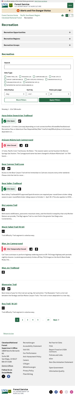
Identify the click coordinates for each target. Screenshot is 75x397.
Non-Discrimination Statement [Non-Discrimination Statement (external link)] (61, 362)
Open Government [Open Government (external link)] (56, 367)
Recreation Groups (11, 45)
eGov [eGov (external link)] (51, 358)
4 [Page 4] (32, 320)
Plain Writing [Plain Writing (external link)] (28, 374)
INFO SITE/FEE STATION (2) (35, 79)
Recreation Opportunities (14, 32)
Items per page (55, 90)
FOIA (51, 346)
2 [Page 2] (22, 320)
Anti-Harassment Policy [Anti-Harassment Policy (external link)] (32, 356)
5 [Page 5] (37, 320)
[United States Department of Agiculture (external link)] (5, 5)
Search (7, 63)
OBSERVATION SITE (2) (55, 79)
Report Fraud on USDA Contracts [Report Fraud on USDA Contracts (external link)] (58, 350)
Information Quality (56, 371)
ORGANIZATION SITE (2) (14, 82)
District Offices (7, 366)
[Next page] (56, 320)
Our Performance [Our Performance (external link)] (29, 353)
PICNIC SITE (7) (56, 77)
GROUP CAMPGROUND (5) (15, 79)
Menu (70, 5)
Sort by (30, 90)
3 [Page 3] (27, 320)
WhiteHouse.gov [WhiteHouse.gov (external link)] (29, 367)
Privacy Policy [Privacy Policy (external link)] (28, 370)
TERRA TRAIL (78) (12, 77)
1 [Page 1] (17, 320)
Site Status (9, 90)
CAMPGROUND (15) (41, 77)
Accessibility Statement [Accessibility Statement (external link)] (32, 346)
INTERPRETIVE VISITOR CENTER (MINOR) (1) (20, 85)
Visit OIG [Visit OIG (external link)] (26, 349)
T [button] (66, 15)
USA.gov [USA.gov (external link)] (26, 363)
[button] (62, 15)
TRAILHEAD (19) (26, 77)
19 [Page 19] (48, 320)
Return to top (8, 333)
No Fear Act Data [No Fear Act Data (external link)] (55, 342)
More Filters (21, 100)
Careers (26, 360)
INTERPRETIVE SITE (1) (32, 82)
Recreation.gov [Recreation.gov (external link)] (29, 342)
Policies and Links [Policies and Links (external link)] (56, 355)
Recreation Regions (12, 39)
